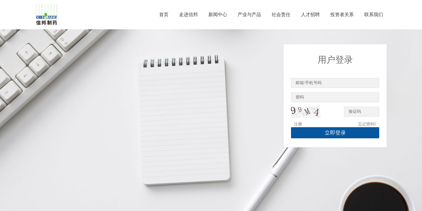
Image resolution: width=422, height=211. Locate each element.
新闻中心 (217, 14)
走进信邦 (188, 14)
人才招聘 (310, 14)
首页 (164, 14)
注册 (298, 124)
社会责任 (281, 14)
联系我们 (373, 14)
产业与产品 (249, 14)
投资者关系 (342, 14)
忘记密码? (367, 124)
